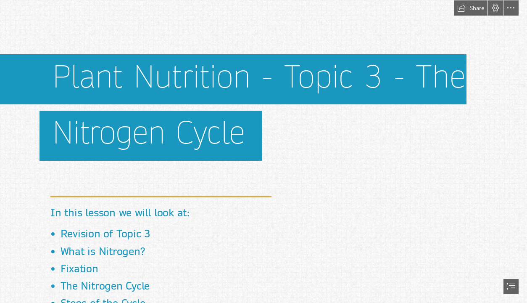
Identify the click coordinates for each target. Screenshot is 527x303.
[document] (263, 151)
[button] (470, 8)
